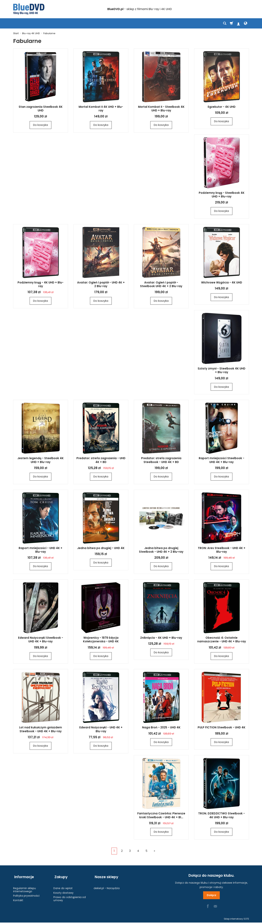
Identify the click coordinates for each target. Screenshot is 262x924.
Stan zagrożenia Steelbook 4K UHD (41, 108)
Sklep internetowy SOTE (236, 920)
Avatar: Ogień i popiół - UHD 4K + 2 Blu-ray (101, 284)
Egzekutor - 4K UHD (221, 107)
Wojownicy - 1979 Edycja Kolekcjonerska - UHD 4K (101, 640)
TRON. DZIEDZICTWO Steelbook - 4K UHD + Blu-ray (221, 816)
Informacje (23, 877)
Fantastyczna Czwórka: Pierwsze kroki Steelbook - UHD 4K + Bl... (161, 816)
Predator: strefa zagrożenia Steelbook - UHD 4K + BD (161, 460)
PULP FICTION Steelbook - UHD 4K (221, 728)
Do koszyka (40, 125)
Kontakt (18, 899)
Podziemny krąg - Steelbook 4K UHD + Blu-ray (221, 195)
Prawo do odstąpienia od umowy (69, 897)
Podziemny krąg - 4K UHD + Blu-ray (40, 284)
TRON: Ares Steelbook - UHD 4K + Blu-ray (221, 550)
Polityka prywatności (26, 894)
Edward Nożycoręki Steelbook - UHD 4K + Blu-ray (40, 640)
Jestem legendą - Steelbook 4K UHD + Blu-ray (40, 460)
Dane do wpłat (63, 886)
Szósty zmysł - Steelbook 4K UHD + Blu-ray (221, 371)
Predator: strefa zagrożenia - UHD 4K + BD (100, 460)
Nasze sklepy (105, 877)
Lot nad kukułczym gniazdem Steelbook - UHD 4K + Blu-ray (40, 730)
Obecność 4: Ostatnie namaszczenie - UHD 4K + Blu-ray (221, 640)
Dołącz (211, 897)
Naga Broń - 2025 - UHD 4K (161, 728)
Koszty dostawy (63, 891)
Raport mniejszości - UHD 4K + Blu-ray (40, 550)
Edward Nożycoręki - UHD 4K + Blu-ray (100, 730)
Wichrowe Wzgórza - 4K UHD (221, 283)
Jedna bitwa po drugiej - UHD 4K (101, 549)
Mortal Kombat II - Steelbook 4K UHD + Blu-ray (161, 108)
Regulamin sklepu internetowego (24, 888)
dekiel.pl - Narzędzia (107, 886)
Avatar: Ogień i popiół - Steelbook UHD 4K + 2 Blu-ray (161, 284)
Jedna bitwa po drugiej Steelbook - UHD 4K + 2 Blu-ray (161, 550)
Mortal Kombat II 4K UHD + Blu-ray (101, 108)
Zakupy (60, 877)
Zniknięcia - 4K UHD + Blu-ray (161, 639)
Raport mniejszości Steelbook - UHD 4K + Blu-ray (221, 460)
